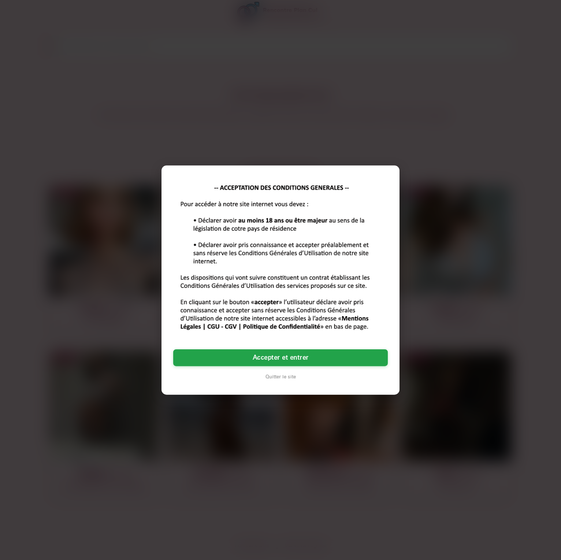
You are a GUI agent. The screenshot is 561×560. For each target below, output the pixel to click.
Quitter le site (280, 377)
